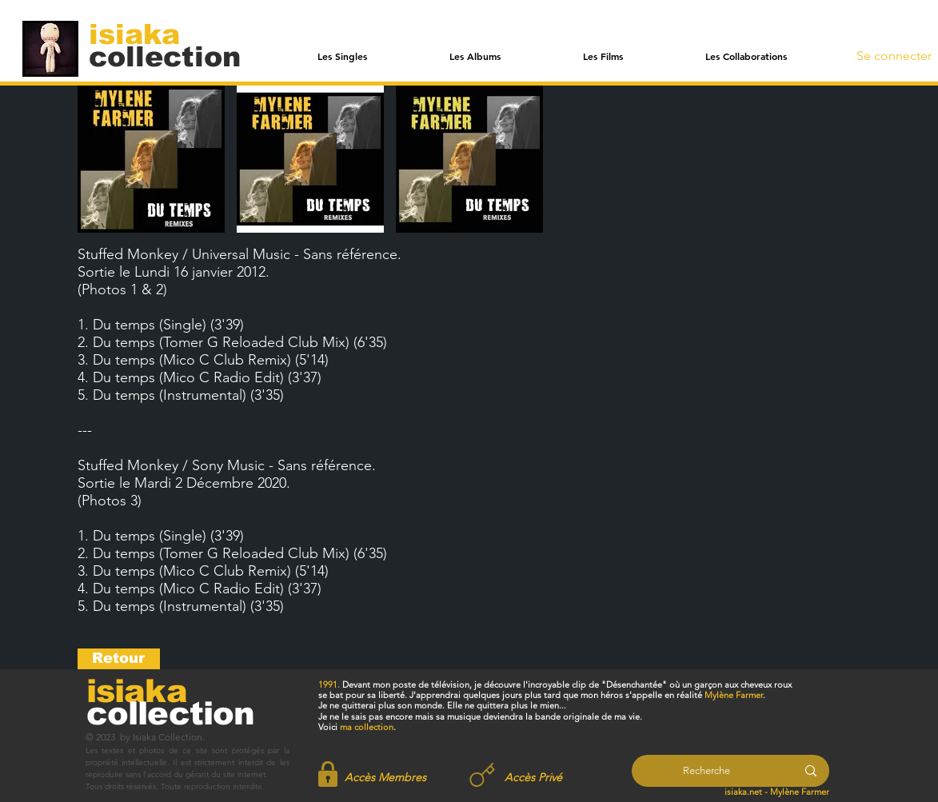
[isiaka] (143, 33)
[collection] (165, 56)
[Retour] (119, 658)
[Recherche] (706, 771)
